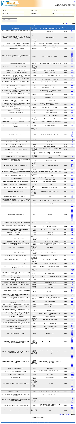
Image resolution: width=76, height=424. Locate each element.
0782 (72, 333)
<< (59, 23)
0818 (72, 144)
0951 (72, 310)
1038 (72, 182)
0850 (72, 76)
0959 (72, 58)
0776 (72, 313)
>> (69, 23)
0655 (72, 53)
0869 (72, 66)
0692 (72, 146)
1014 (72, 382)
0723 (72, 149)
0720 (72, 45)
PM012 (72, 290)
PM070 (72, 292)
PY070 (72, 291)
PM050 (72, 269)
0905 (72, 195)
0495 (72, 70)
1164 (72, 63)
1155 (72, 79)
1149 (72, 129)
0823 (72, 166)
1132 (72, 191)
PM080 (72, 31)
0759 (72, 213)
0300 (72, 339)
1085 (72, 113)
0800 (72, 134)
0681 (72, 97)
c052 (72, 238)
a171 (72, 395)
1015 (72, 384)
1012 (72, 380)
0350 (72, 340)
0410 (72, 330)
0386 (72, 110)
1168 (72, 60)
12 (66, 23)
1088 (72, 121)
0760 (72, 214)
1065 (72, 59)
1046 (72, 335)
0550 (72, 132)
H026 (72, 107)
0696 (72, 206)
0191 (72, 184)
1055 (72, 187)
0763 (72, 91)
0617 (72, 51)
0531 (72, 112)
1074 (72, 48)
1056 (72, 226)
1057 (72, 169)
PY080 (72, 30)
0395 (72, 141)
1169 (72, 61)
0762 (72, 216)
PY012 (72, 289)
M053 (72, 178)
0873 (72, 125)
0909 (72, 319)
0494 (72, 94)
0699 (72, 54)
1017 (72, 386)
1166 (72, 197)
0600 (72, 133)
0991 (72, 306)
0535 (72, 331)
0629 (72, 332)
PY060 (72, 73)
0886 (72, 78)
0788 (72, 55)
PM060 (72, 72)
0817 (72, 115)
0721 (72, 243)
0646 (72, 388)
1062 (72, 391)
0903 (72, 104)
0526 (72, 204)
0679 (72, 142)
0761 (72, 215)
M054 (72, 179)
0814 (72, 42)
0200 (72, 208)
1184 (72, 85)
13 (67, 23)
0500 (72, 75)
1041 (72, 405)
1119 (72, 44)
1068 (72, 234)
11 (64, 23)
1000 (72, 37)
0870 (72, 334)
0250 (72, 338)
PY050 (72, 270)
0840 (72, 56)
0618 (72, 52)
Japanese (72, 1)
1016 (72, 385)
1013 (72, 381)
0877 (72, 57)
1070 (72, 232)
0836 (72, 263)
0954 (72, 287)
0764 (72, 87)
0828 (72, 100)
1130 (72, 392)
